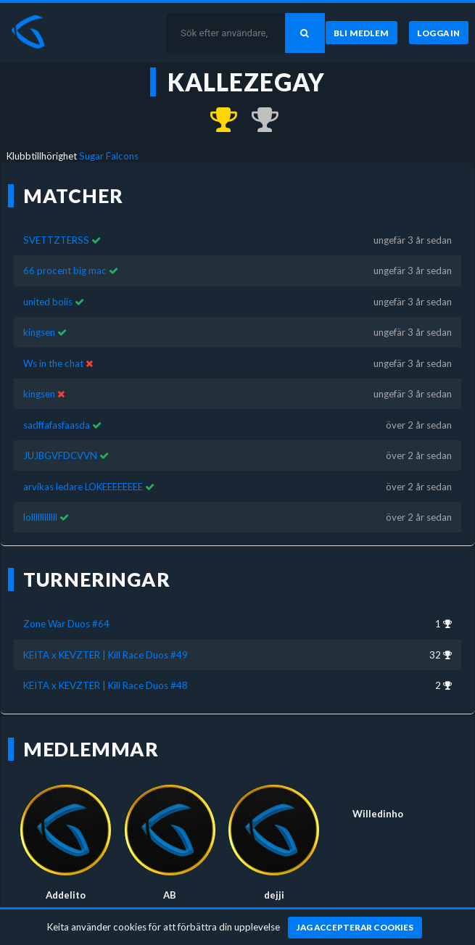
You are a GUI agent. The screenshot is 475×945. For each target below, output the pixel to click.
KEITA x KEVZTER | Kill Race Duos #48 (105, 685)
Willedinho (377, 814)
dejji (274, 895)
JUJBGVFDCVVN (60, 455)
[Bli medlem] (361, 32)
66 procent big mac (65, 270)
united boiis (48, 302)
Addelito (66, 895)
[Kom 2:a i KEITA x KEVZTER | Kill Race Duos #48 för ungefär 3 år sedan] (257, 120)
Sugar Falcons (109, 156)
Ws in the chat (53, 363)
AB (169, 895)
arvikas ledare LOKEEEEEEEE (83, 486)
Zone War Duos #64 (66, 624)
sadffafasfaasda (56, 425)
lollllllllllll (40, 517)
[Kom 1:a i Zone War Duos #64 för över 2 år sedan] (217, 120)
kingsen (39, 332)
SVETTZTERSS (56, 240)
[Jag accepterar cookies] (355, 927)
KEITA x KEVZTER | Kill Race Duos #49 (105, 655)
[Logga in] (438, 32)
